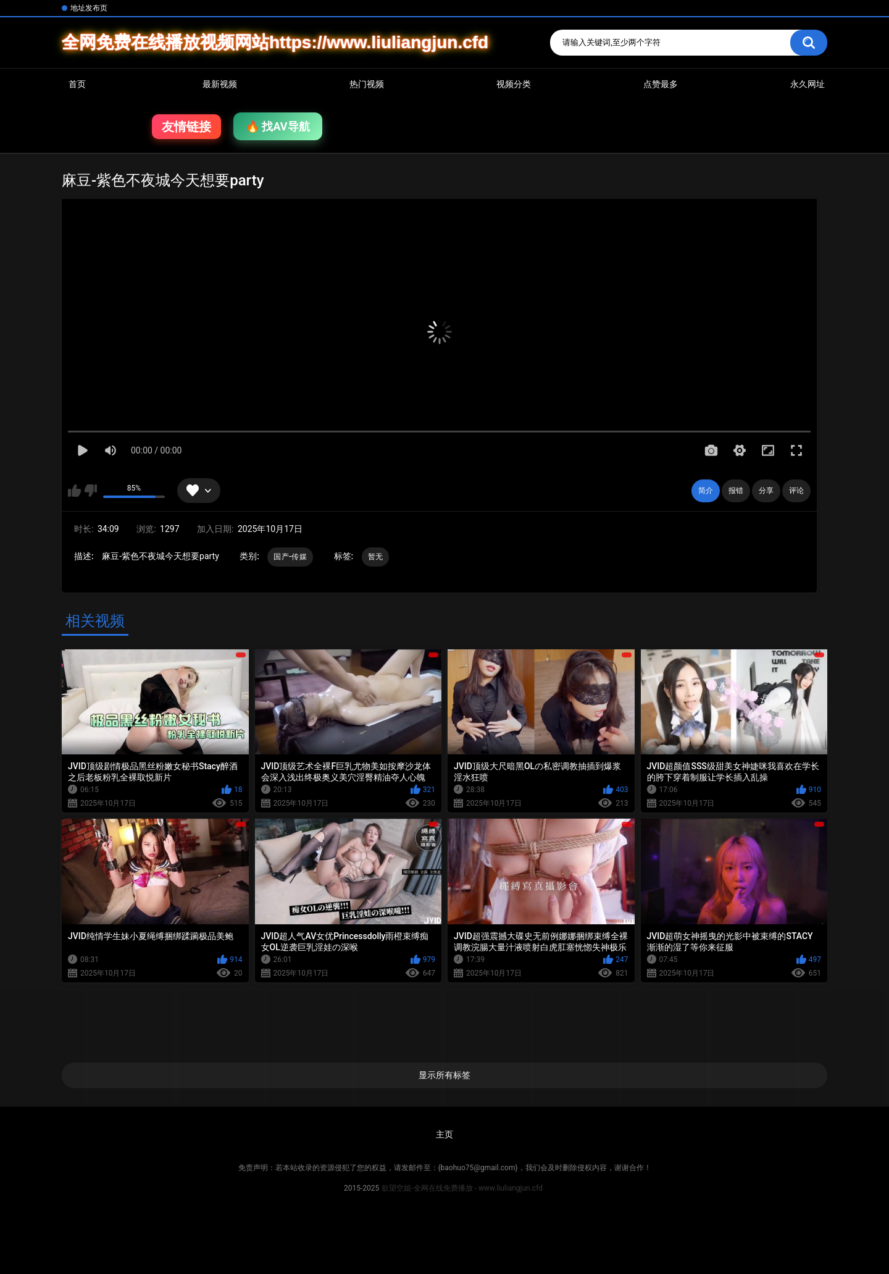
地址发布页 (88, 8)
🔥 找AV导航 (278, 126)
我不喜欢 (90, 490)
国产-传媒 (290, 556)
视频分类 (513, 84)
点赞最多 (660, 84)
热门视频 (366, 84)
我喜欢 (74, 490)
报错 (735, 490)
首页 (77, 84)
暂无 (375, 556)
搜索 (808, 43)
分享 (766, 490)
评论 (796, 490)
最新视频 (219, 84)
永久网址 (807, 84)
